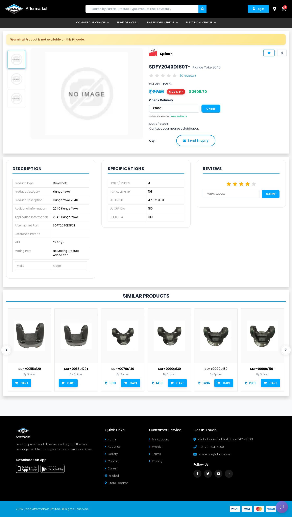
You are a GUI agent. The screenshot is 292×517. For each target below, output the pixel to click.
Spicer (166, 53)
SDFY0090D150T (262, 369)
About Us (113, 447)
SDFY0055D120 (29, 369)
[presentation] (6, 350)
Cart (21, 383)
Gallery (111, 454)
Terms (155, 454)
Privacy (155, 461)
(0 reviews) (188, 76)
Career (111, 468)
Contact (112, 461)
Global (112, 476)
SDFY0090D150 (215, 369)
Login (258, 9)
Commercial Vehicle (92, 22)
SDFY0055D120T (76, 369)
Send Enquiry (196, 140)
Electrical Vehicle (201, 22)
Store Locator (116, 483)
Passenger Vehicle (162, 22)
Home (110, 439)
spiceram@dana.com (215, 454)
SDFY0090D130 (169, 369)
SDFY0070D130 (122, 369)
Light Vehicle (128, 22)
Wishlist (156, 447)
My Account (159, 439)
